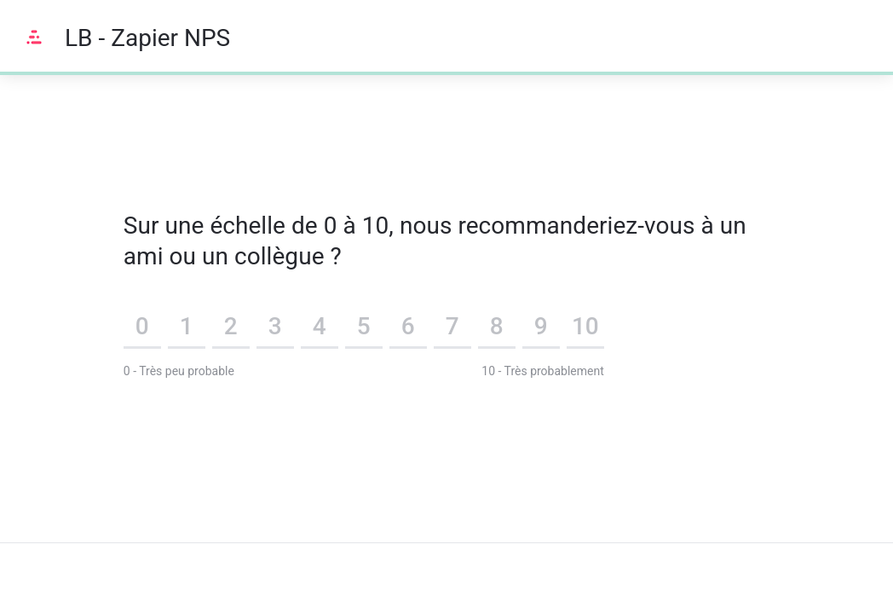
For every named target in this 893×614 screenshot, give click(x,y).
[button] (142, 329)
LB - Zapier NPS (147, 38)
